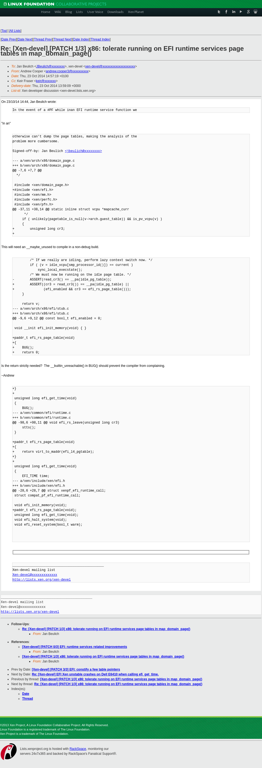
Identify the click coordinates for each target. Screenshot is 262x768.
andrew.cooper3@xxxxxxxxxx (67, 71)
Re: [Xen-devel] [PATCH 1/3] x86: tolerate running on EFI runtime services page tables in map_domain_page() (106, 629)
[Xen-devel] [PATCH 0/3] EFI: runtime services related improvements (74, 647)
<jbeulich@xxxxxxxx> (83, 151)
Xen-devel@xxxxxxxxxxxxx (34, 575)
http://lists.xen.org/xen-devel (41, 579)
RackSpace (77, 749)
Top (3, 31)
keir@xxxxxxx (46, 81)
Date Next (25, 39)
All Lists (15, 31)
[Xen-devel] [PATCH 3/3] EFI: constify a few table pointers (76, 669)
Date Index (81, 39)
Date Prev (8, 39)
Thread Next (62, 39)
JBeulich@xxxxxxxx (50, 66)
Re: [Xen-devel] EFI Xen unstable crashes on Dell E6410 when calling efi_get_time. (95, 674)
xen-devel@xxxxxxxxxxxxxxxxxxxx (110, 66)
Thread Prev (43, 39)
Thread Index (100, 39)
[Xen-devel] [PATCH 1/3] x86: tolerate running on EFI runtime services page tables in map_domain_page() (103, 656)
